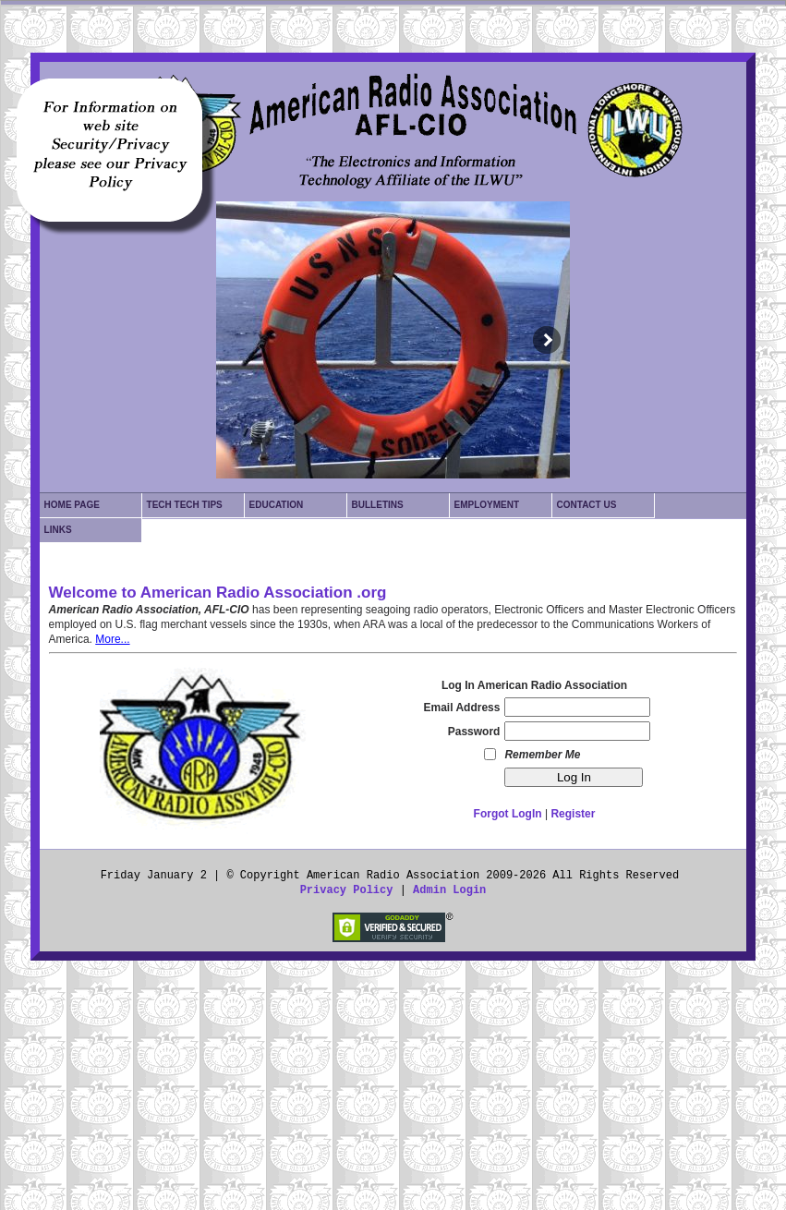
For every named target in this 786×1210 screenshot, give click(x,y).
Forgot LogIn (508, 813)
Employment (487, 505)
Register (572, 813)
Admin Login (449, 890)
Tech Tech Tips (185, 505)
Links (58, 530)
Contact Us (587, 505)
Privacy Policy (346, 890)
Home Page (72, 505)
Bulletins (378, 505)
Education (276, 505)
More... (112, 639)
